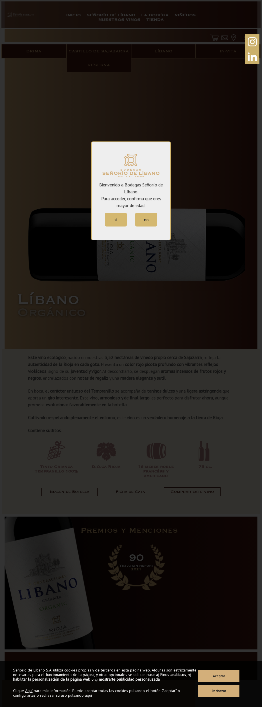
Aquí (29, 690)
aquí (88, 695)
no (146, 219)
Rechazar (219, 691)
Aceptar (219, 676)
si (116, 219)
